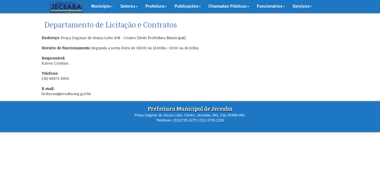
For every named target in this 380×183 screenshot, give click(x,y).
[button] (102, 6)
